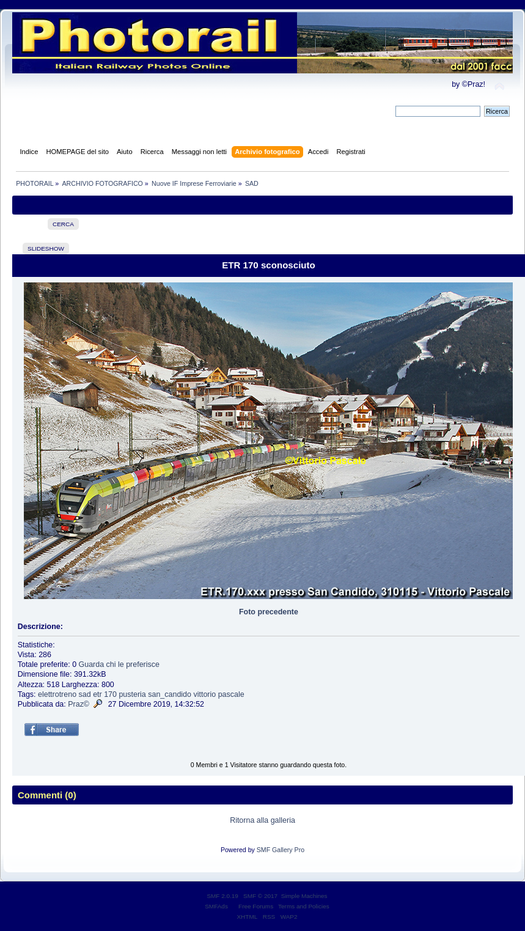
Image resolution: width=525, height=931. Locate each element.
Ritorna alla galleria (262, 820)
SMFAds (216, 906)
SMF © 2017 (260, 895)
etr (97, 694)
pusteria (132, 694)
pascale (231, 694)
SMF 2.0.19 (222, 895)
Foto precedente (268, 612)
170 (110, 694)
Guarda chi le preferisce (119, 664)
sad (85, 694)
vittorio (204, 694)
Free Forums (255, 906)
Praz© (78, 704)
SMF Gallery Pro (280, 849)
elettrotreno (57, 694)
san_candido (169, 694)
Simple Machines (304, 895)
